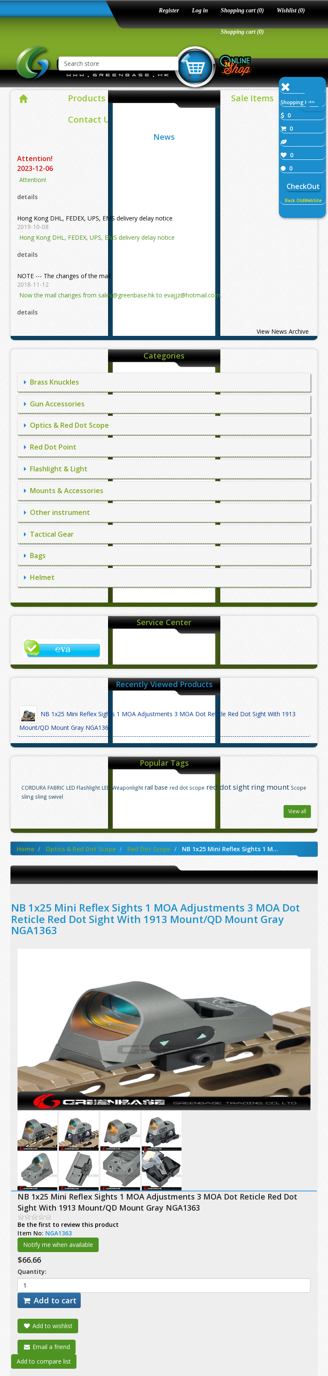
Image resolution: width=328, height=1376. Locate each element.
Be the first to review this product (68, 1224)
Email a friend (46, 1347)
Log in (200, 10)
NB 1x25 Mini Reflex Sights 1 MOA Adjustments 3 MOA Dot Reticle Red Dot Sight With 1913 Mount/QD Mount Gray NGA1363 (157, 719)
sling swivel (49, 796)
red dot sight (227, 787)
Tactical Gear (49, 534)
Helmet (39, 577)
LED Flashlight (83, 787)
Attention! (35, 158)
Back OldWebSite (303, 200)
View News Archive (283, 331)
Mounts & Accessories (63, 490)
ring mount (270, 787)
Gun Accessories (54, 404)
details (27, 197)
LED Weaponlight (122, 787)
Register (169, 10)
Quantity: (32, 1271)
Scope (298, 787)
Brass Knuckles (51, 382)
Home (25, 849)
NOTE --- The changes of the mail (64, 276)
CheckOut (303, 186)
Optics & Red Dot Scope (66, 425)
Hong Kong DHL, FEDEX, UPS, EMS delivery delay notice (95, 218)
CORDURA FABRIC (42, 787)
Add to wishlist (48, 1326)
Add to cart (49, 1300)
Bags (35, 555)
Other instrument (57, 512)
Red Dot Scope (148, 849)
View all (297, 811)
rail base (156, 787)
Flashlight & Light (56, 468)
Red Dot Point (50, 447)
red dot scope (187, 787)
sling (27, 796)
